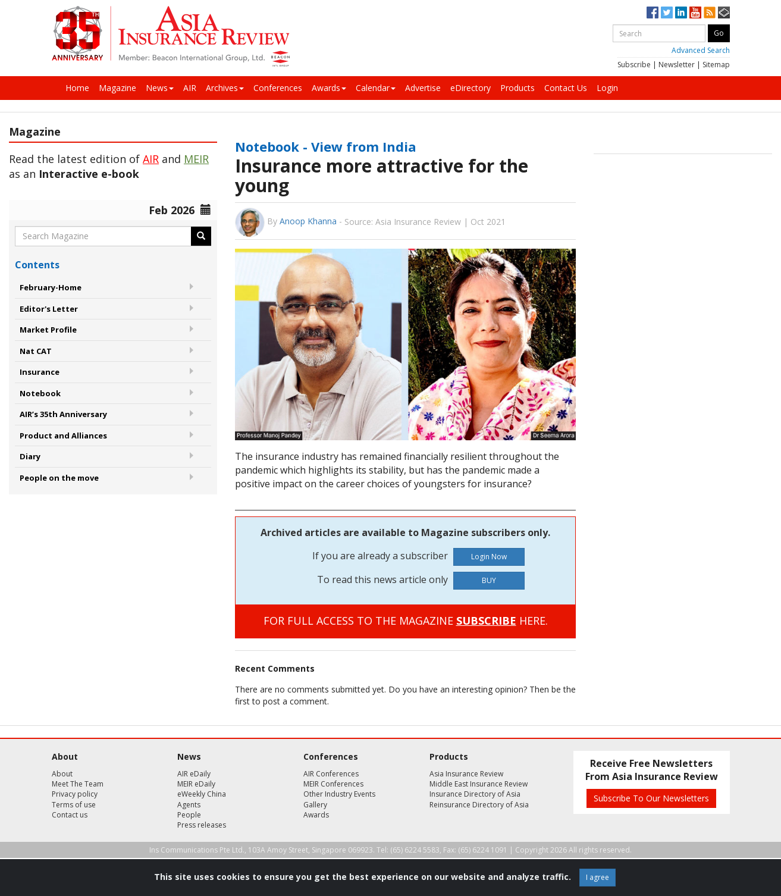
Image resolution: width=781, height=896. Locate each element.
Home (77, 87)
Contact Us (565, 87)
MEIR (196, 159)
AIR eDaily (194, 774)
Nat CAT (36, 351)
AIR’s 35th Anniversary (63, 414)
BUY (489, 580)
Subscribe (634, 64)
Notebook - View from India (325, 146)
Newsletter (676, 64)
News (160, 87)
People (189, 815)
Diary (30, 456)
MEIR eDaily (196, 784)
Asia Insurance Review (466, 774)
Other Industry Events (339, 794)
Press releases (201, 825)
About (62, 774)
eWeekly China (201, 794)
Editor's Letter (49, 308)
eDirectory (470, 87)
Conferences (277, 87)
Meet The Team (77, 784)
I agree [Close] (597, 877)
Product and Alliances (63, 435)
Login (607, 87)
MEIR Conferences (333, 784)
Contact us (69, 815)
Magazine (117, 87)
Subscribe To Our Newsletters (651, 798)
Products (517, 87)
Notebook (40, 393)
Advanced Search (701, 50)
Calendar (376, 87)
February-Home (50, 287)
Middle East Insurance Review (478, 784)
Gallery (315, 805)
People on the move (59, 477)
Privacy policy (75, 794)
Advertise (423, 87)
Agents (188, 805)
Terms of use (74, 805)
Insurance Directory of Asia (474, 794)
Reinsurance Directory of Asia (479, 805)
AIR (189, 87)
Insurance (39, 371)
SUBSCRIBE (486, 620)
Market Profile (48, 329)
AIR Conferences (331, 774)
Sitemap (716, 64)
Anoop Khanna (308, 221)
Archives (225, 87)
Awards (329, 87)
